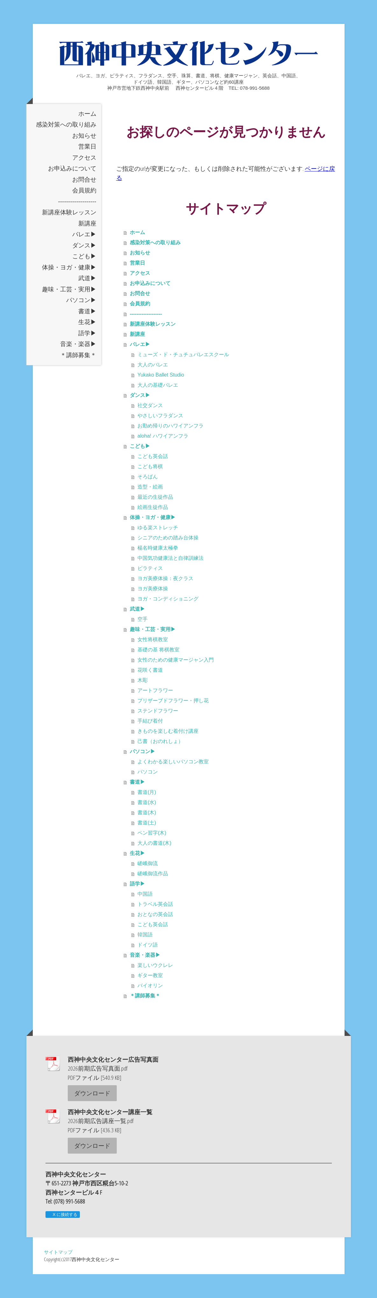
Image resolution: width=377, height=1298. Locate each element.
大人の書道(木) (154, 867)
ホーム (87, 137)
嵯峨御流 (147, 887)
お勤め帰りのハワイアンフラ (170, 449)
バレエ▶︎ (84, 258)
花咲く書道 (150, 694)
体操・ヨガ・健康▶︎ (69, 291)
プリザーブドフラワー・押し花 (173, 724)
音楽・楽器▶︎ (78, 367)
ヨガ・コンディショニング (168, 622)
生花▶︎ (87, 346)
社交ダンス (150, 429)
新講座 (87, 247)
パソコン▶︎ (81, 324)
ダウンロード (92, 1117)
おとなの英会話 (155, 938)
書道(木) (146, 836)
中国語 (145, 917)
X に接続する (62, 1238)
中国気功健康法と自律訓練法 (170, 582)
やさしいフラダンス (160, 439)
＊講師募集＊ (78, 379)
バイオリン (150, 1009)
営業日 (87, 170)
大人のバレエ (152, 388)
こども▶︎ (84, 280)
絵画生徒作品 (152, 531)
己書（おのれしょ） (160, 765)
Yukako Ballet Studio (160, 398)
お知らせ (84, 159)
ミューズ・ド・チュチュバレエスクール (183, 378)
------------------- (77, 225)
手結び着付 (150, 744)
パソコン (147, 795)
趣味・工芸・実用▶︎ (69, 313)
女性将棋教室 (152, 663)
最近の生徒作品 (155, 521)
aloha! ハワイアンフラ (162, 459)
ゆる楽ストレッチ (157, 551)
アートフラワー (155, 714)
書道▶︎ (87, 335)
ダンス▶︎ (84, 269)
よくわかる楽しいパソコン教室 (173, 785)
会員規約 (84, 214)
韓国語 (145, 958)
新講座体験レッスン (69, 236)
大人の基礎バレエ (157, 409)
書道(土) (146, 846)
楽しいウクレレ (155, 989)
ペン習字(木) (151, 856)
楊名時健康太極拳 (157, 571)
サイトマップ (58, 1276)
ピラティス (150, 592)
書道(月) (146, 816)
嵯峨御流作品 (152, 897)
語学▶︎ (87, 357)
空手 (142, 643)
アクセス (84, 181)
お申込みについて (72, 192)
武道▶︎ (87, 302)
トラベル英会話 (155, 928)
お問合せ (84, 203)
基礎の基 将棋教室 (158, 673)
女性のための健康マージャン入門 (175, 683)
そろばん (147, 500)
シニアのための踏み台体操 (168, 561)
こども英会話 (152, 480)
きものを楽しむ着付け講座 (168, 755)
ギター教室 (150, 999)
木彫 (142, 704)
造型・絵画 (150, 510)
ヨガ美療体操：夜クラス (165, 602)
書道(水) (146, 826)
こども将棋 (150, 490)
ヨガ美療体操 (152, 612)
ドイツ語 (147, 968)
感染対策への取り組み (66, 148)
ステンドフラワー (157, 734)
